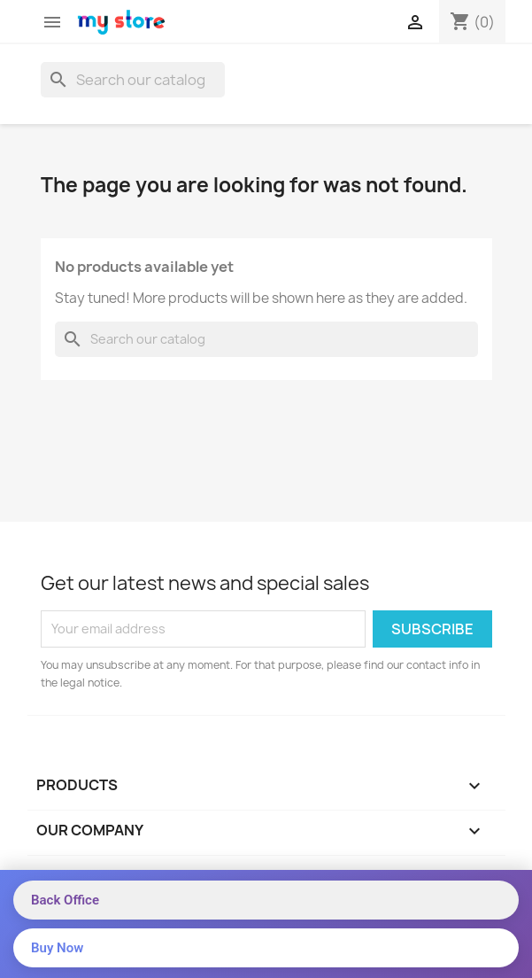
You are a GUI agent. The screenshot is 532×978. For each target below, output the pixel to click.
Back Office (65, 900)
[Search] (133, 79)
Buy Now (57, 948)
